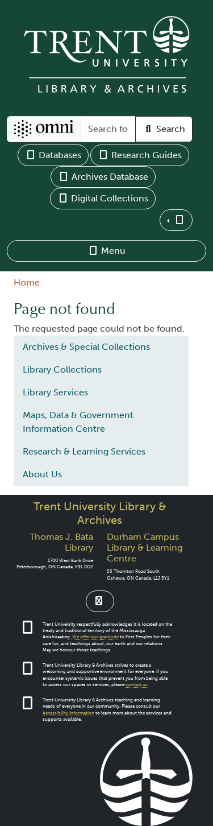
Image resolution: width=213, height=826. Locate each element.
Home (27, 282)
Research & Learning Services (84, 451)
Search (164, 128)
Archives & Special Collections (86, 346)
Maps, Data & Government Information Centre (78, 422)
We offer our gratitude (95, 636)
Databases (53, 155)
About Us (42, 474)
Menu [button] (106, 250)
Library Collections (62, 369)
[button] (176, 220)
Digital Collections (102, 198)
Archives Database (103, 176)
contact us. (137, 684)
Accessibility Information (68, 713)
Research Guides (140, 155)
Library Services (55, 392)
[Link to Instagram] (100, 601)
